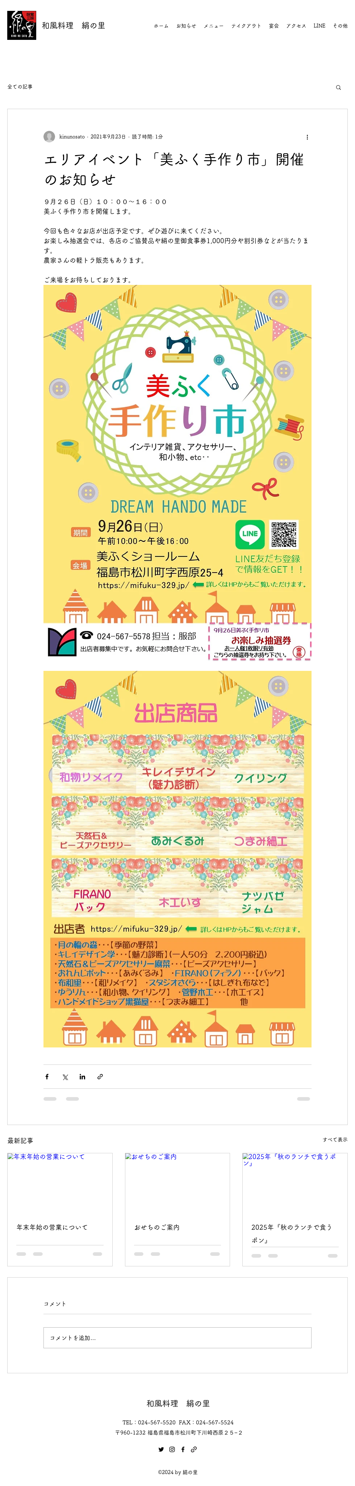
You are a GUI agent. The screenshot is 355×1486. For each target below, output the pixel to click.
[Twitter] (161, 1449)
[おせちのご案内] (177, 1182)
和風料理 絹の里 (73, 25)
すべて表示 (335, 1139)
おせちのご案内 (157, 1227)
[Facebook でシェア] (46, 1076)
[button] (338, 87)
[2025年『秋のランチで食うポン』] (295, 1182)
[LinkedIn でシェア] (82, 1076)
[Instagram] (172, 1449)
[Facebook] (183, 1449)
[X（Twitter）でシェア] (64, 1076)
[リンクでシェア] (100, 1076)
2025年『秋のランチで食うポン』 (292, 1234)
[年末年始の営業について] (60, 1182)
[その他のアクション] (307, 136)
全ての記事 (20, 86)
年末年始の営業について (52, 1227)
